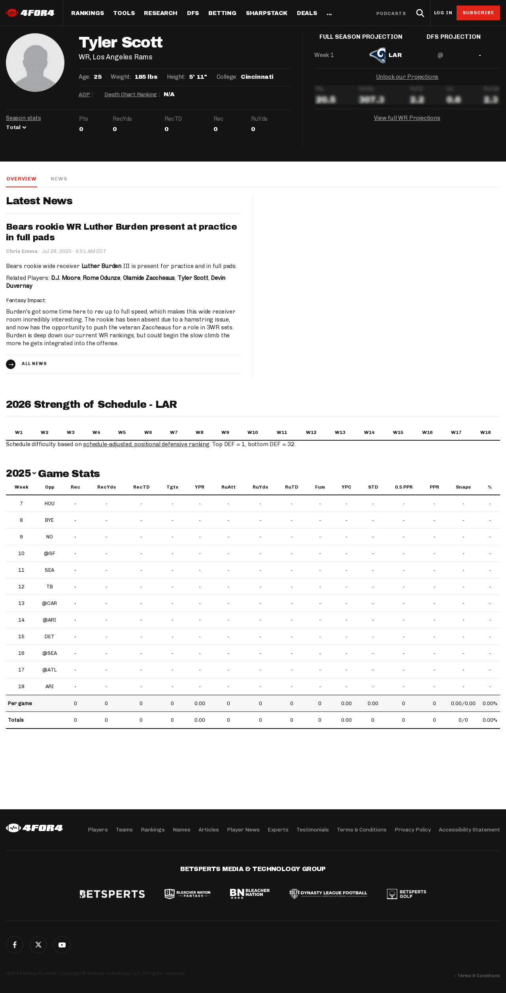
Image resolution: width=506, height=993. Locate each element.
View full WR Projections (407, 124)
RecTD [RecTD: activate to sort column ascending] (141, 487)
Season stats (23, 118)
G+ (62, 944)
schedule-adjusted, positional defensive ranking (147, 444)
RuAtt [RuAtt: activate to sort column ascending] (228, 487)
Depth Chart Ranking (130, 94)
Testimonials (312, 829)
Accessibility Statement (469, 829)
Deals (307, 13)
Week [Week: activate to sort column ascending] (21, 487)
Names (182, 829)
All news (34, 364)
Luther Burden (101, 266)
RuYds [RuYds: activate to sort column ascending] (260, 487)
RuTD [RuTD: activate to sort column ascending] (291, 487)
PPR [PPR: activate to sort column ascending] (434, 487)
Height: (176, 76)
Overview (21, 179)
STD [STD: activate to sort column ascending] (373, 487)
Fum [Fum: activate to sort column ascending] (320, 487)
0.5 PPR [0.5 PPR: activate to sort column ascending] (404, 487)
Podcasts (391, 13)
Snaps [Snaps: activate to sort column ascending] (463, 487)
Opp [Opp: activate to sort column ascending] (49, 487)
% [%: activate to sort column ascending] (490, 487)
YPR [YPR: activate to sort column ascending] (199, 487)
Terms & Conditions (362, 829)
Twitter (38, 944)
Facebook (14, 944)
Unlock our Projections (407, 83)
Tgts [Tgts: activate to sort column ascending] (172, 487)
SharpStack (266, 13)
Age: (84, 76)
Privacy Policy (413, 829)
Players (98, 829)
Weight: (120, 76)
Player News (243, 829)
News (58, 179)
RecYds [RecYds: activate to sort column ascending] (106, 487)
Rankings (87, 13)
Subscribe (479, 12)
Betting (222, 13)
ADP (84, 94)
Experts (278, 829)
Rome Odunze (101, 278)
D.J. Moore (65, 278)
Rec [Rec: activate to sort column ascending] (75, 487)
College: (227, 76)
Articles (208, 829)
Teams (124, 829)
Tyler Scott (193, 278)
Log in (443, 12)
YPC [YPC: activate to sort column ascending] (346, 487)
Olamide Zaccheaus (149, 278)
